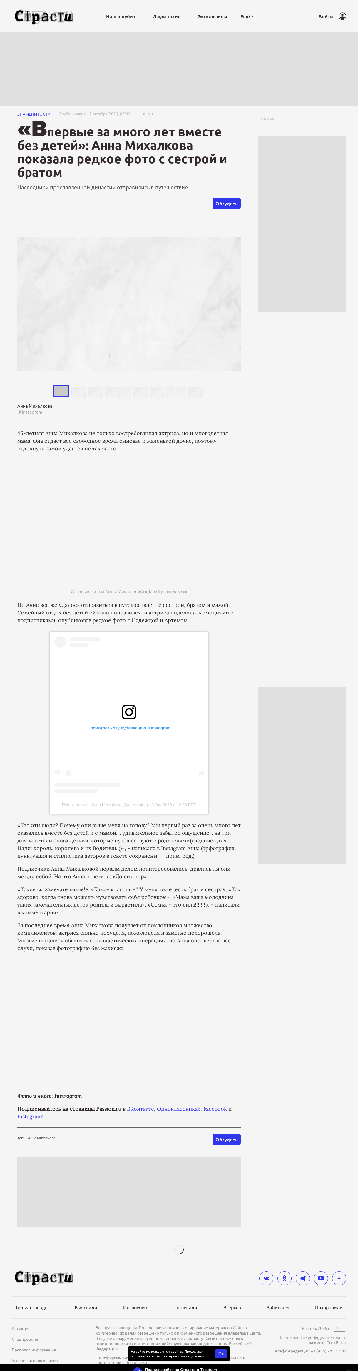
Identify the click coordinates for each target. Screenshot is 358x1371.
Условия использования (35, 1360)
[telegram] (303, 1278)
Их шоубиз (135, 1307)
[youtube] (321, 1278)
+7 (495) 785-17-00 (328, 1350)
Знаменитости (34, 114)
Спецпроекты (25, 1339)
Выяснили (86, 1307)
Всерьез (232, 1307)
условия (197, 1356)
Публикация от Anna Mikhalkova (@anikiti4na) (105, 804)
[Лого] (44, 16)
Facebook (215, 1108)
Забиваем (278, 1307)
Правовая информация (34, 1349)
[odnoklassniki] (284, 1278)
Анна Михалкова (41, 1137)
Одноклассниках (178, 1108)
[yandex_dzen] (339, 1278)
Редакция (21, 1328)
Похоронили (329, 1307)
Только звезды (31, 1307)
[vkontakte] (266, 1278)
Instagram (29, 1116)
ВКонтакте (140, 1108)
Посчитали (185, 1307)
